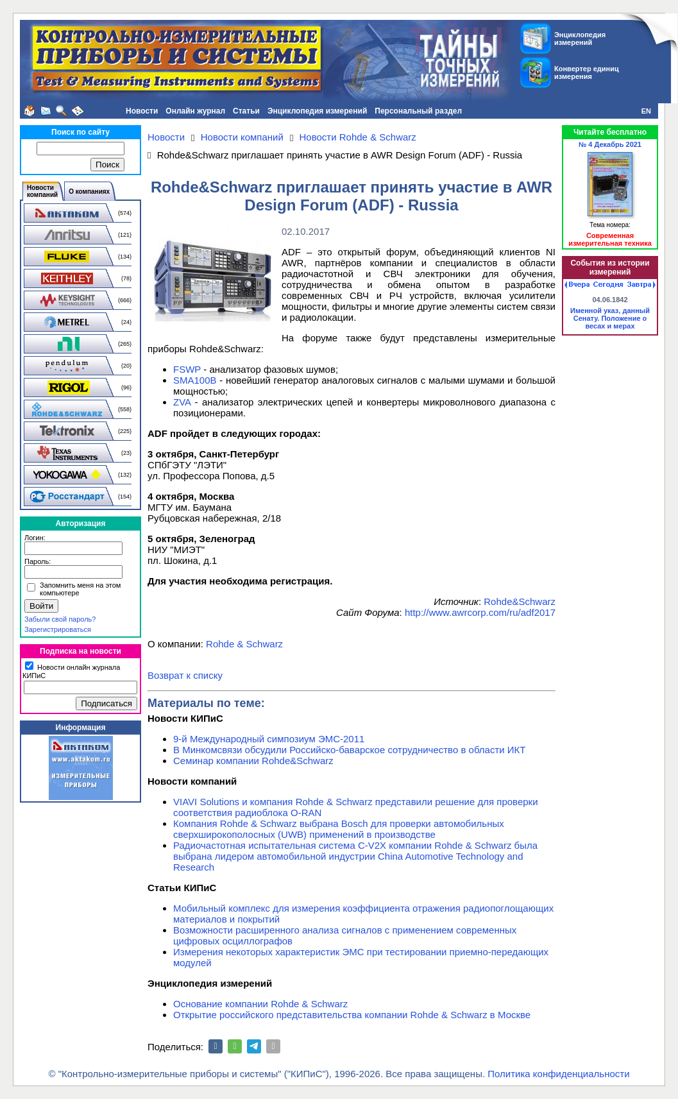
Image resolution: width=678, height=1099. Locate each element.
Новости (142, 110)
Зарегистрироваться (57, 629)
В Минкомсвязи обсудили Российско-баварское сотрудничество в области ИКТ (349, 749)
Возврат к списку (185, 675)
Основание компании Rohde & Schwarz (260, 1003)
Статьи (246, 110)
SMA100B (195, 380)
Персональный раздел (418, 110)
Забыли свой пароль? (60, 619)
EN (646, 111)
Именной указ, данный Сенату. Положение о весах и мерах (610, 318)
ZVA (182, 401)
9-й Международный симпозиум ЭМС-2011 (268, 738)
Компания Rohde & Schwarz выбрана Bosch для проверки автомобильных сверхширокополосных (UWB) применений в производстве (338, 829)
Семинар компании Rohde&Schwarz (253, 760)
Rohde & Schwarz (244, 643)
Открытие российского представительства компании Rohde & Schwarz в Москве (351, 1014)
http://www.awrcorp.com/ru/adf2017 (480, 612)
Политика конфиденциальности (558, 1073)
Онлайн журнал (195, 110)
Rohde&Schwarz (519, 601)
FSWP (187, 369)
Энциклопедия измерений (317, 110)
